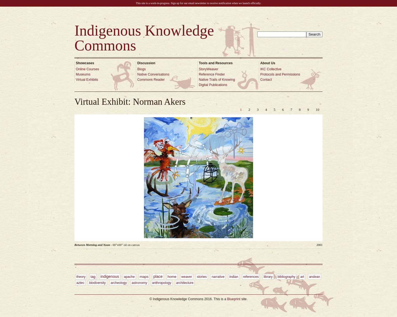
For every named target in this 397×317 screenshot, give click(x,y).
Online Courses (87, 69)
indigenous (109, 276)
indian (233, 277)
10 (317, 110)
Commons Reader (151, 80)
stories (201, 277)
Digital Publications (213, 85)
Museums (83, 74)
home (172, 277)
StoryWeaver (208, 69)
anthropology (161, 283)
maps (144, 277)
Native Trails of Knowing (217, 80)
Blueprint (233, 299)
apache (129, 277)
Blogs (141, 69)
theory (80, 277)
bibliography (287, 277)
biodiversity (97, 283)
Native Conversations (153, 74)
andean (314, 277)
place (157, 276)
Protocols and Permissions (280, 74)
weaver (186, 277)
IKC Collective (270, 69)
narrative (217, 277)
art (302, 277)
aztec (80, 283)
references (251, 277)
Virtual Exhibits (87, 80)
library (268, 277)
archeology (119, 283)
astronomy (139, 283)
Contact (266, 80)
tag (92, 277)
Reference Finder (212, 74)
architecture (185, 283)
